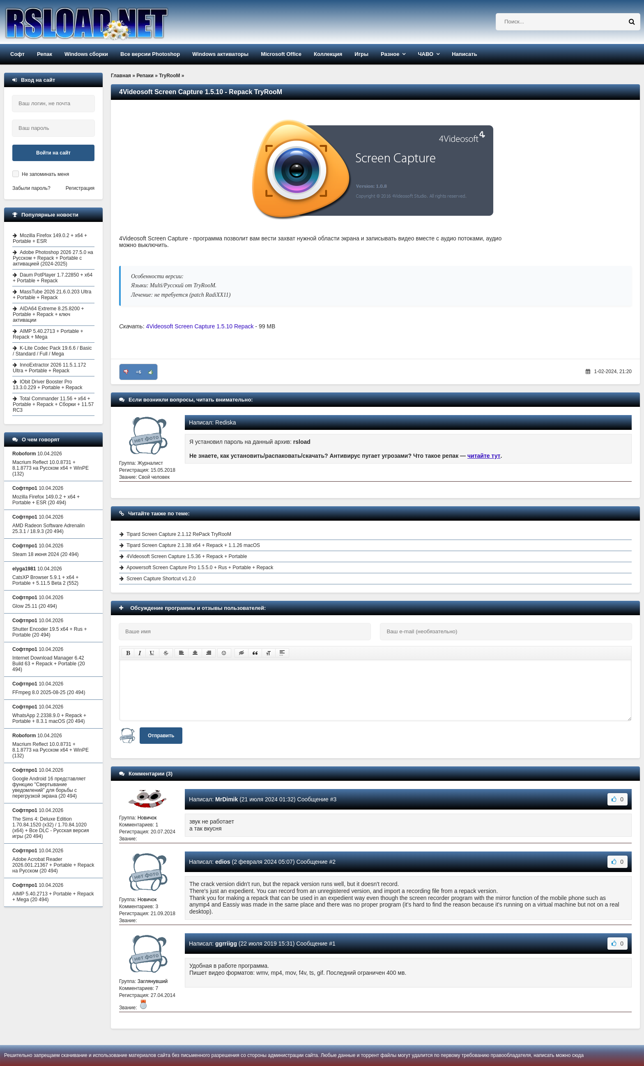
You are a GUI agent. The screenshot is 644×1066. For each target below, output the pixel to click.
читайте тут (484, 455)
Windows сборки (86, 54)
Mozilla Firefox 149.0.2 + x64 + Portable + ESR (50, 238)
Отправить (161, 735)
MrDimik (226, 799)
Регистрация (80, 188)
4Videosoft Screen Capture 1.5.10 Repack (199, 326)
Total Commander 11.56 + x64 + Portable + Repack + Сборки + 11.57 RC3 (53, 404)
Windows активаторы (220, 54)
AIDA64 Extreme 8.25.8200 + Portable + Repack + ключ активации (48, 314)
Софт (17, 54)
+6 (138, 371)
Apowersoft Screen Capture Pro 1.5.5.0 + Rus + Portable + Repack (199, 567)
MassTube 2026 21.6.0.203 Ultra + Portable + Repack (52, 294)
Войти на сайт (53, 153)
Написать (464, 54)
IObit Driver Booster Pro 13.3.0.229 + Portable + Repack (47, 384)
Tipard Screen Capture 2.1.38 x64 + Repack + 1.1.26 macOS (193, 545)
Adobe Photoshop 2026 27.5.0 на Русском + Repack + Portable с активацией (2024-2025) (53, 258)
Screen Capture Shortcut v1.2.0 (161, 578)
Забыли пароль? (31, 188)
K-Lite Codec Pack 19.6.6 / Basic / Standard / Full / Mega (52, 351)
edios (222, 861)
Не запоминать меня (45, 174)
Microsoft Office (281, 54)
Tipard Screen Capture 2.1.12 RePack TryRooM (178, 534)
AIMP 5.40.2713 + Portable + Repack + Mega (48, 334)
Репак (44, 54)
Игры (361, 54)
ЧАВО (425, 54)
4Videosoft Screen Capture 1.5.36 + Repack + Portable (186, 556)
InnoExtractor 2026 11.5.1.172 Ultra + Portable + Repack (49, 368)
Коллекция (328, 54)
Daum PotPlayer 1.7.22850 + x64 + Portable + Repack (52, 278)
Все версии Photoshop (150, 54)
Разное (390, 54)
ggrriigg (226, 943)
